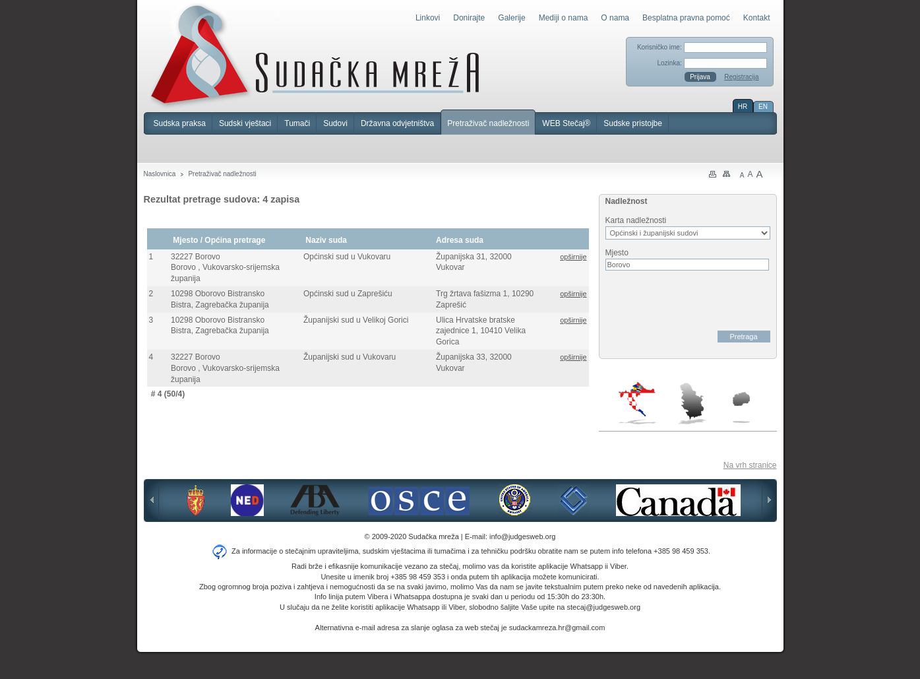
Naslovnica (160, 174)
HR (742, 106)
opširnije (573, 257)
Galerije (511, 17)
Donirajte (469, 17)
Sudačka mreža (314, 55)
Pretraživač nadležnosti (488, 123)
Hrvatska (638, 403)
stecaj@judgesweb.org (603, 607)
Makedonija (741, 407)
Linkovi (427, 17)
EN (763, 106)
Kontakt (756, 17)
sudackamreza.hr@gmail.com (557, 627)
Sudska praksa (180, 123)
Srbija (691, 403)
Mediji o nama (563, 17)
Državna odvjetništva (397, 123)
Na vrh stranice (750, 465)
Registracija (741, 77)
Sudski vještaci (245, 123)
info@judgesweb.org (522, 536)
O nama (615, 17)
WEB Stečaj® (566, 123)
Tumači (297, 123)
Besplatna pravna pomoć (686, 17)
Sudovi (335, 123)
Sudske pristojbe (632, 123)
